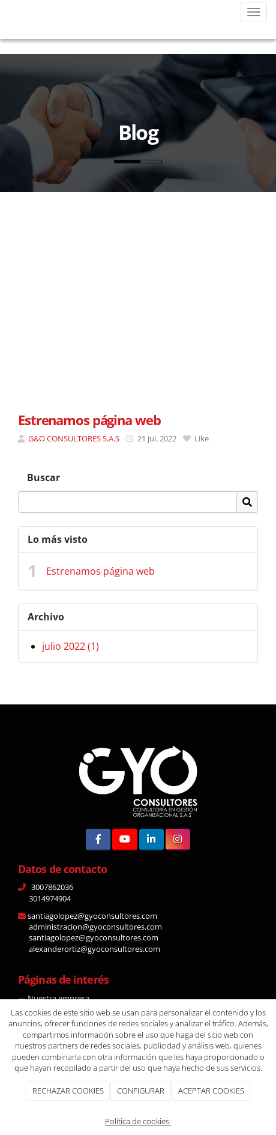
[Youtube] (124, 839)
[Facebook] (98, 839)
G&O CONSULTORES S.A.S (73, 438)
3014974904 (50, 898)
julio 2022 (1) (70, 646)
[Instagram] (178, 839)
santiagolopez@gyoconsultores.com (91, 915)
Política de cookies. (138, 1121)
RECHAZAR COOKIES (68, 1090)
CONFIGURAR (140, 1090)
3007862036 (51, 887)
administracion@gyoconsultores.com (94, 926)
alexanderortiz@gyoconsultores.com (93, 948)
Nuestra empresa (58, 998)
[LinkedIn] (151, 839)
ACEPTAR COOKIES (211, 1090)
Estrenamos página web (100, 571)
